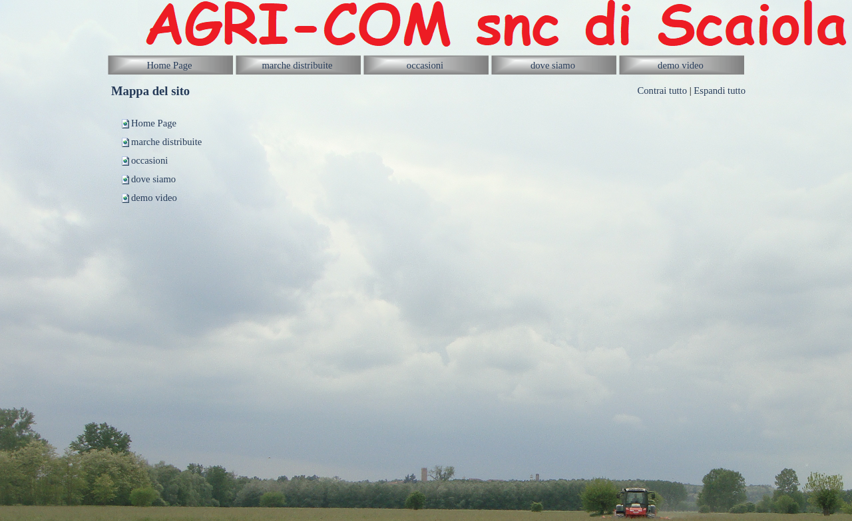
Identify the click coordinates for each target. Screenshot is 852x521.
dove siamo (153, 179)
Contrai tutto (662, 90)
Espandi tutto (720, 90)
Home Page (153, 123)
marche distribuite (166, 141)
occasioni (149, 160)
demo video (154, 197)
